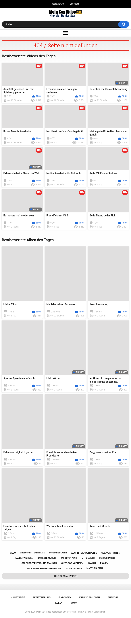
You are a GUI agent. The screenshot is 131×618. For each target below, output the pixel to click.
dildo (13, 553)
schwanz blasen (58, 553)
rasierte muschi (46, 558)
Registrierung (57, 4)
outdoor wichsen (72, 563)
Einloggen (75, 4)
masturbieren (94, 568)
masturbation (107, 558)
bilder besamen (74, 568)
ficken (104, 563)
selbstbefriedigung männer (39, 563)
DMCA (73, 602)
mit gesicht (88, 558)
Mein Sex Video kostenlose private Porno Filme (59, 612)
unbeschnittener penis (32, 553)
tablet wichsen (24, 558)
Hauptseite (18, 597)
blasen (92, 563)
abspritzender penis (84, 552)
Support (113, 597)
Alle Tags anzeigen (66, 576)
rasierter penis (69, 558)
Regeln (58, 602)
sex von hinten (110, 552)
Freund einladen (89, 597)
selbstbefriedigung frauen (44, 568)
